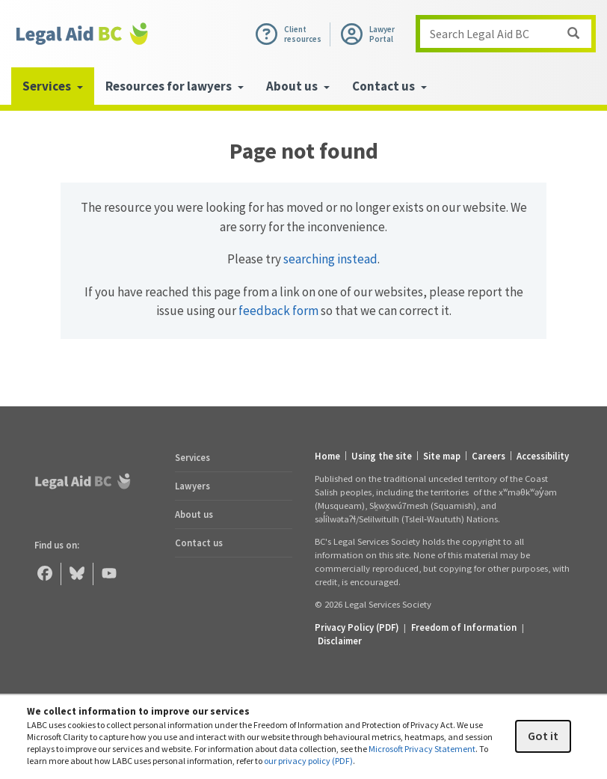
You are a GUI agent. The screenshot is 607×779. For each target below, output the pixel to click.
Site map (441, 456)
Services (192, 457)
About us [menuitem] (298, 86)
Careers (488, 456)
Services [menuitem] (52, 86)
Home (327, 456)
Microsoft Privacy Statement (422, 748)
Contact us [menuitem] (389, 86)
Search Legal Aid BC (510, 33)
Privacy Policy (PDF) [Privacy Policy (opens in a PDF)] (356, 627)
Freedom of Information (464, 627)
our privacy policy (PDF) (308, 760)
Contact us (199, 543)
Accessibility (543, 456)
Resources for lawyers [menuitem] (174, 86)
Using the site (381, 456)
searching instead (330, 259)
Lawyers (192, 486)
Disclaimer (340, 641)
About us (194, 514)
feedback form (278, 310)
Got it (543, 735)
